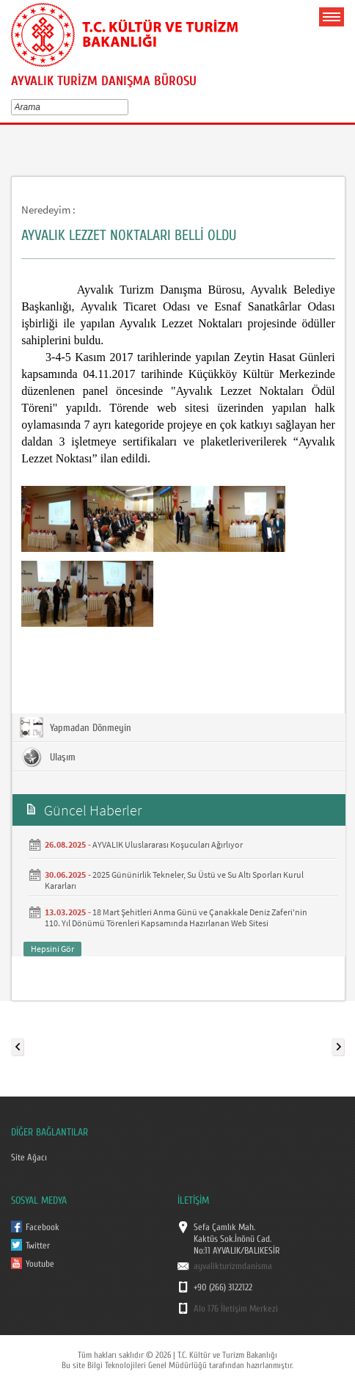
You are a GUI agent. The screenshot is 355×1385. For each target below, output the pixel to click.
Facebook (42, 1227)
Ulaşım (48, 756)
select (127, 107)
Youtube (40, 1264)
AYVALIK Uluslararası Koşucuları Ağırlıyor (167, 844)
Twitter (38, 1245)
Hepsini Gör (52, 948)
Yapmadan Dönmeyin (75, 727)
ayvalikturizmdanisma (233, 1266)
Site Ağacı (29, 1157)
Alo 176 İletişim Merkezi (236, 1309)
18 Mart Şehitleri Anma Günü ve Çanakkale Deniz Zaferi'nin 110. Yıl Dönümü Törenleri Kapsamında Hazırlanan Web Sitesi (176, 917)
